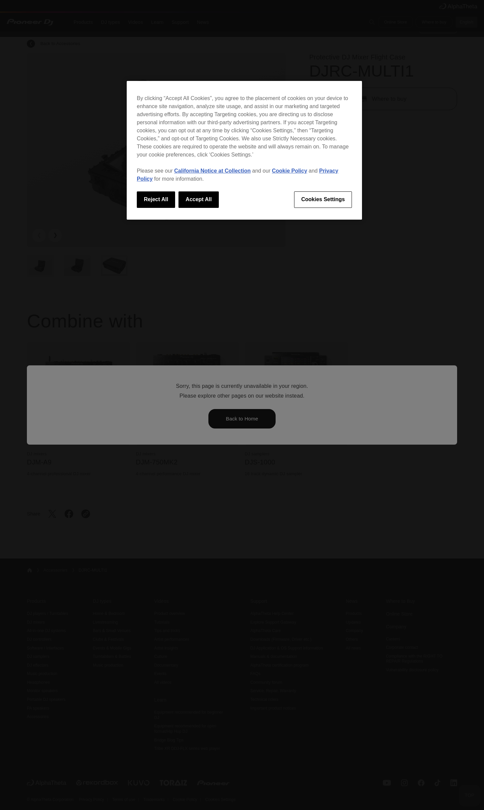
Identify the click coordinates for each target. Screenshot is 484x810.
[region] (244, 150)
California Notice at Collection (212, 171)
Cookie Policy (289, 171)
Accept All (199, 199)
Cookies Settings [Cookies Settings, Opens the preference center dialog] (323, 199)
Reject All (156, 199)
